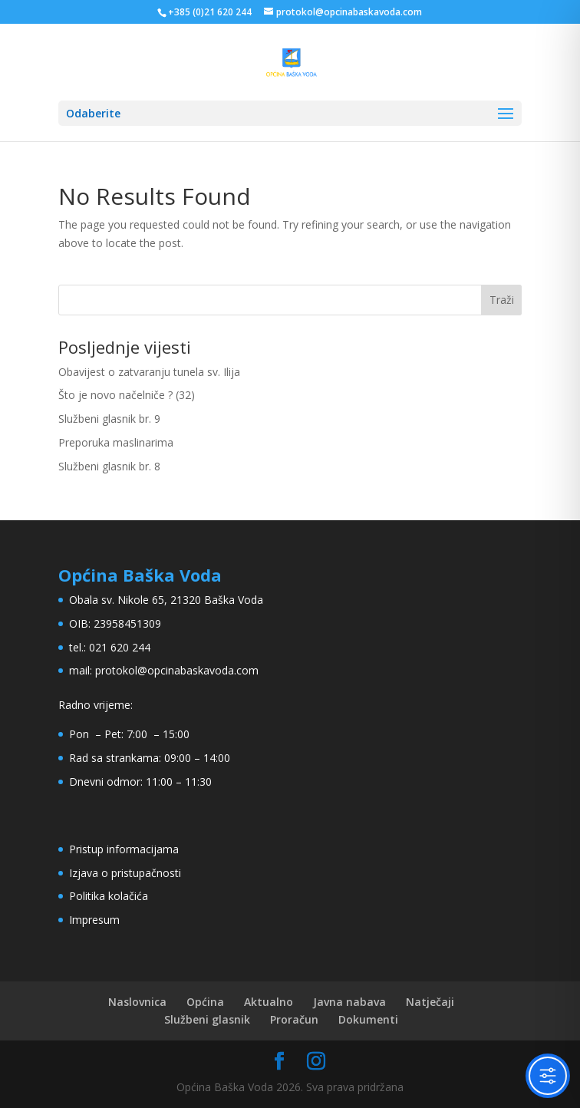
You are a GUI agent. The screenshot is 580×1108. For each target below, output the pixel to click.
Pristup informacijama (124, 849)
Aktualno (268, 1001)
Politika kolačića (108, 896)
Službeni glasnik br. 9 (109, 418)
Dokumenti (368, 1019)
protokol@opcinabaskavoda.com (177, 670)
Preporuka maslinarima (115, 442)
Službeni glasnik (207, 1019)
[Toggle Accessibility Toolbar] (547, 1075)
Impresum (94, 919)
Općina (205, 1001)
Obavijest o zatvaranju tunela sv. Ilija (149, 371)
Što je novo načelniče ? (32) (126, 394)
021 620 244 (119, 647)
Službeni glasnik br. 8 (109, 466)
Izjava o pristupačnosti (125, 873)
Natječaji (430, 1001)
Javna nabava (349, 1001)
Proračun (294, 1019)
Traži (501, 299)
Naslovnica (137, 1001)
